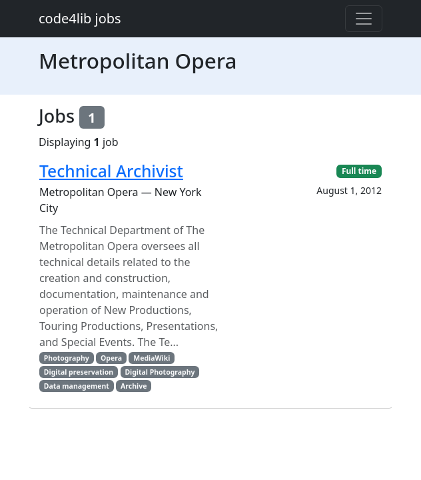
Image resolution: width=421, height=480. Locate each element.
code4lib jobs (80, 18)
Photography (66, 358)
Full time (359, 171)
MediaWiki (151, 358)
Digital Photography (160, 372)
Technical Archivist (111, 171)
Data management (76, 386)
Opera (111, 358)
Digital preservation (78, 372)
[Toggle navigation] (363, 18)
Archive (134, 386)
